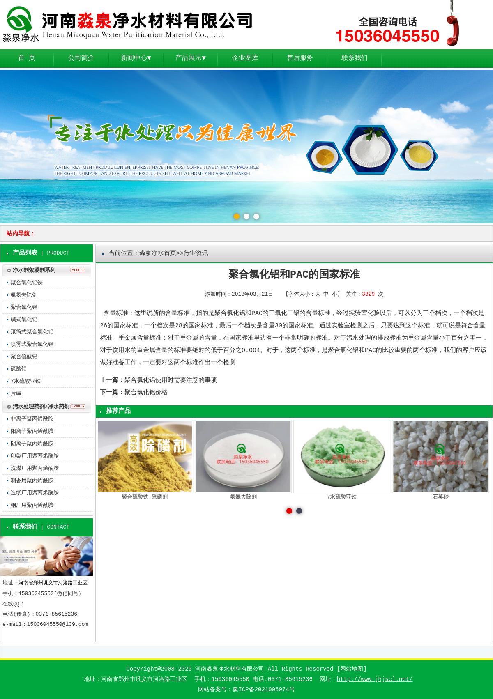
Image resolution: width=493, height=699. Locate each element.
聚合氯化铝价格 (146, 392)
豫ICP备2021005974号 (264, 689)
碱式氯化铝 (24, 320)
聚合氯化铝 (24, 307)
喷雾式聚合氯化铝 (32, 344)
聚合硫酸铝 (24, 357)
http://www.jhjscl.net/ (375, 679)
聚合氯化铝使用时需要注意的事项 (170, 380)
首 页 (26, 58)
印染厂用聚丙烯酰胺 (35, 456)
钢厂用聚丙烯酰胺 (32, 505)
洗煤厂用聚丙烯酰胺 (35, 468)
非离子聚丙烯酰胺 (32, 419)
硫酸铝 (19, 369)
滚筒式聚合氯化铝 (32, 332)
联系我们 (354, 58)
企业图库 (245, 58)
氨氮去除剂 (24, 295)
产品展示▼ (190, 58)
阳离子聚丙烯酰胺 (32, 431)
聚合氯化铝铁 (27, 283)
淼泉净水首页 (157, 253)
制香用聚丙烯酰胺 (32, 481)
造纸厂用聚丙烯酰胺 (35, 493)
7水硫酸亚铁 (26, 381)
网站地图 (351, 669)
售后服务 (300, 58)
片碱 (16, 394)
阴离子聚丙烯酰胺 (32, 444)
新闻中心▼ (136, 58)
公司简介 (81, 58)
